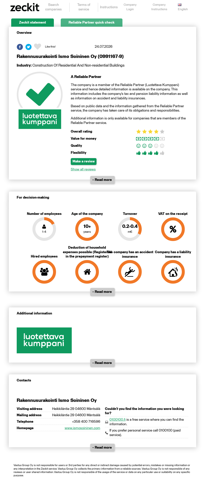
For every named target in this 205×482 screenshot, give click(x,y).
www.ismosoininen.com (82, 428)
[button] (20, 47)
